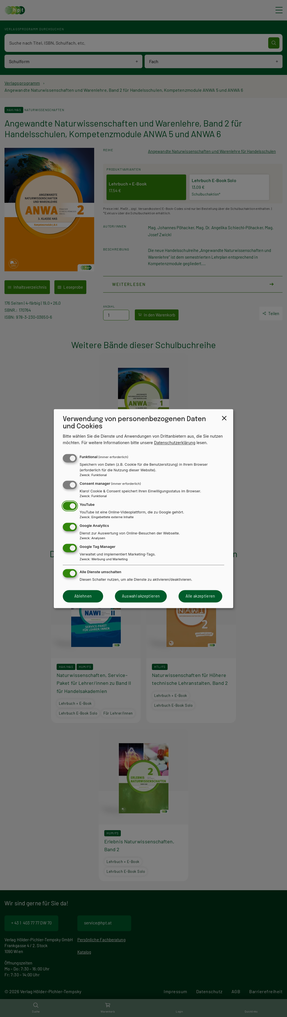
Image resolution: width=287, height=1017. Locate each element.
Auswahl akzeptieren (141, 596)
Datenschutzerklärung (175, 442)
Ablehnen (83, 596)
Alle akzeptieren (200, 596)
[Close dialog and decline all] (224, 418)
